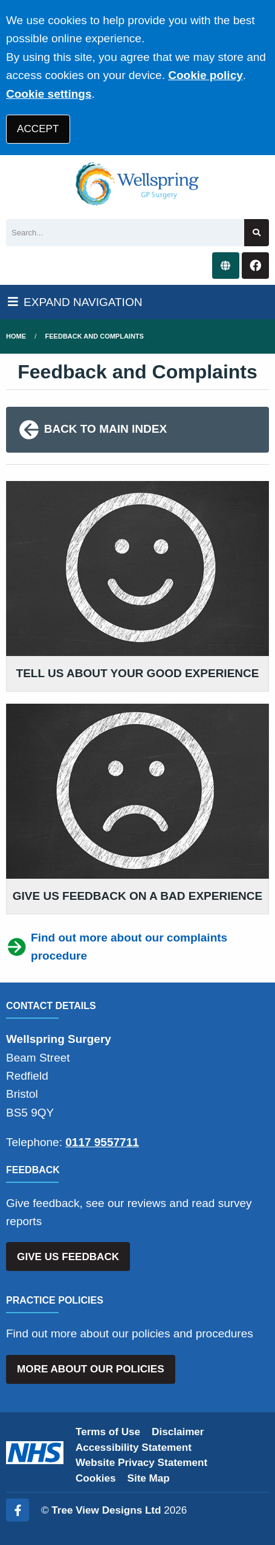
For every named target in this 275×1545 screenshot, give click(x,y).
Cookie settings (48, 94)
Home (16, 336)
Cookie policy (205, 75)
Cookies (96, 1478)
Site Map (149, 1478)
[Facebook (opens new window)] (17, 1510)
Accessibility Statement (134, 1447)
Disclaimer (178, 1432)
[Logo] (137, 184)
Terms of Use (108, 1432)
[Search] (125, 232)
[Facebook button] (255, 265)
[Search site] (256, 232)
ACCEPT (38, 129)
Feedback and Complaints (94, 336)
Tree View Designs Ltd (106, 1510)
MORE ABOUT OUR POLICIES (90, 1369)
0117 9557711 (102, 1142)
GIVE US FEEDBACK (68, 1257)
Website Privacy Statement (141, 1462)
